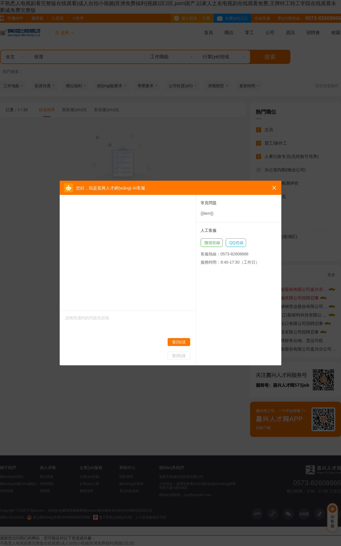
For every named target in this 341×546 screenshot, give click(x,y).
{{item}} (207, 213)
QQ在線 (236, 242)
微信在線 (212, 242)
